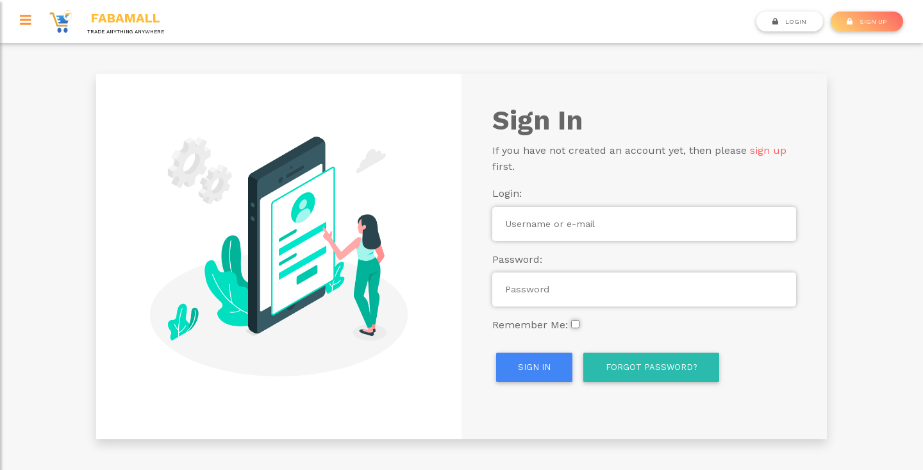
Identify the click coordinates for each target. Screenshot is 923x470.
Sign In (534, 367)
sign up (768, 150)
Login (789, 21)
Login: (507, 193)
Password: (517, 259)
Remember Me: (530, 325)
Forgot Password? (651, 367)
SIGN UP (866, 21)
